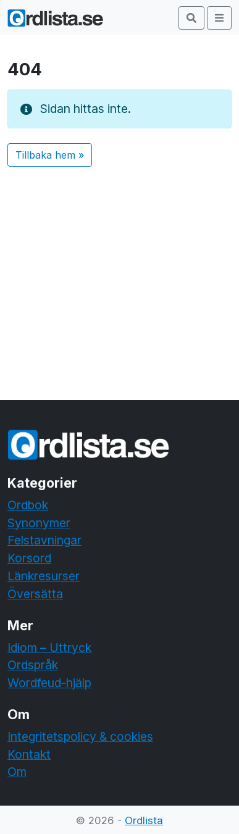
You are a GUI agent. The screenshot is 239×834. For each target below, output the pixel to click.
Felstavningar (44, 540)
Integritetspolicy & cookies (80, 736)
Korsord (29, 558)
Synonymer (38, 522)
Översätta (35, 593)
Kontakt (29, 754)
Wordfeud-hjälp (49, 682)
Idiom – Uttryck (49, 647)
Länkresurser (43, 576)
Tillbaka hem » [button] (49, 155)
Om (17, 771)
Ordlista (144, 820)
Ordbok (27, 505)
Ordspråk (32, 664)
